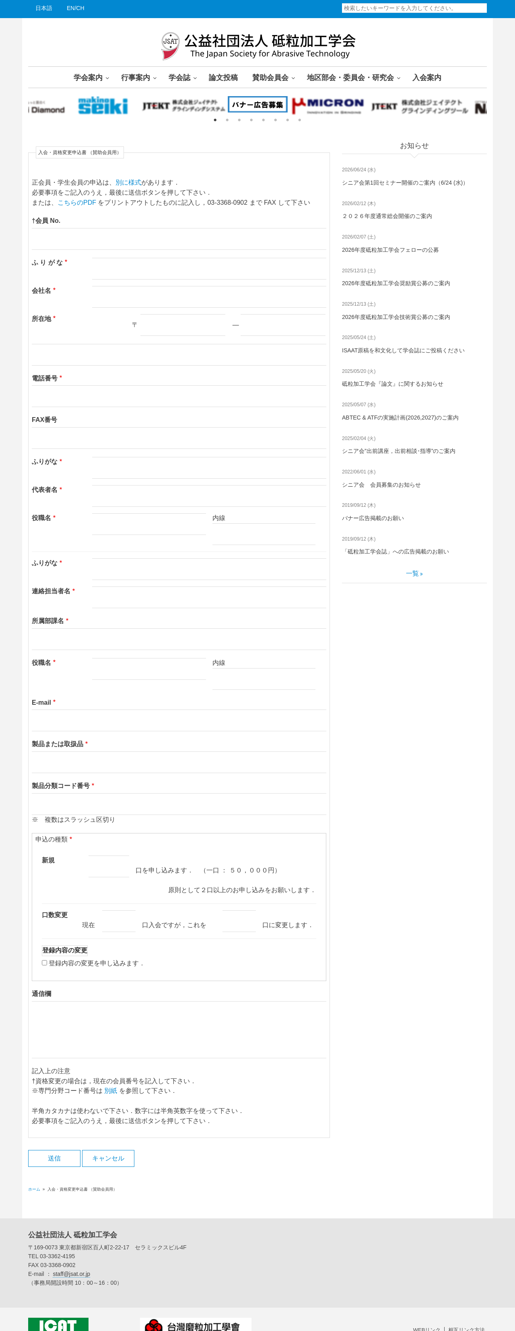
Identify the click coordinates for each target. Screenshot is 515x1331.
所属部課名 (48, 610)
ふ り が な (47, 262)
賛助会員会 (270, 77)
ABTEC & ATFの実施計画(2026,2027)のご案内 (400, 417)
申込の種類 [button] (51, 819)
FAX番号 (44, 419)
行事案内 (135, 77)
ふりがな (45, 461)
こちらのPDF (77, 202)
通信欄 (41, 974)
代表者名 (45, 489)
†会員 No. (46, 220)
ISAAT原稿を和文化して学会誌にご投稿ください (403, 350)
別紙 (110, 1071)
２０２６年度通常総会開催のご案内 (387, 216)
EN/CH (75, 8)
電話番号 (45, 378)
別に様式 (128, 182)
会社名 (41, 290)
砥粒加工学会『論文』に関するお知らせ (392, 384)
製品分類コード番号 (61, 766)
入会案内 (426, 77)
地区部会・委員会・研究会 (350, 77)
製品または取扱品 (57, 724)
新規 (48, 840)
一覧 (412, 573)
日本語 (43, 8)
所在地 (41, 318)
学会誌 (179, 77)
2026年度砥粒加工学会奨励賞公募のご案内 (396, 283)
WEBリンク (427, 1310)
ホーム (34, 1169)
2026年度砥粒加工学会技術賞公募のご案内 (396, 317)
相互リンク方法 (466, 1310)
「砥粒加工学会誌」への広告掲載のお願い (395, 551)
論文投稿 (223, 77)
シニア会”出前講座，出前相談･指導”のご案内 (398, 451)
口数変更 (55, 894)
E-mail (41, 682)
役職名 (41, 517)
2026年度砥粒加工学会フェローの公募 (390, 250)
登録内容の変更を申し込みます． (97, 943)
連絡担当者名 (51, 581)
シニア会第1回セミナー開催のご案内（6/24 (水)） (405, 182)
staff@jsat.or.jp (71, 1254)
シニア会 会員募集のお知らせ (381, 484)
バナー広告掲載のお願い (373, 518)
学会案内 (88, 77)
